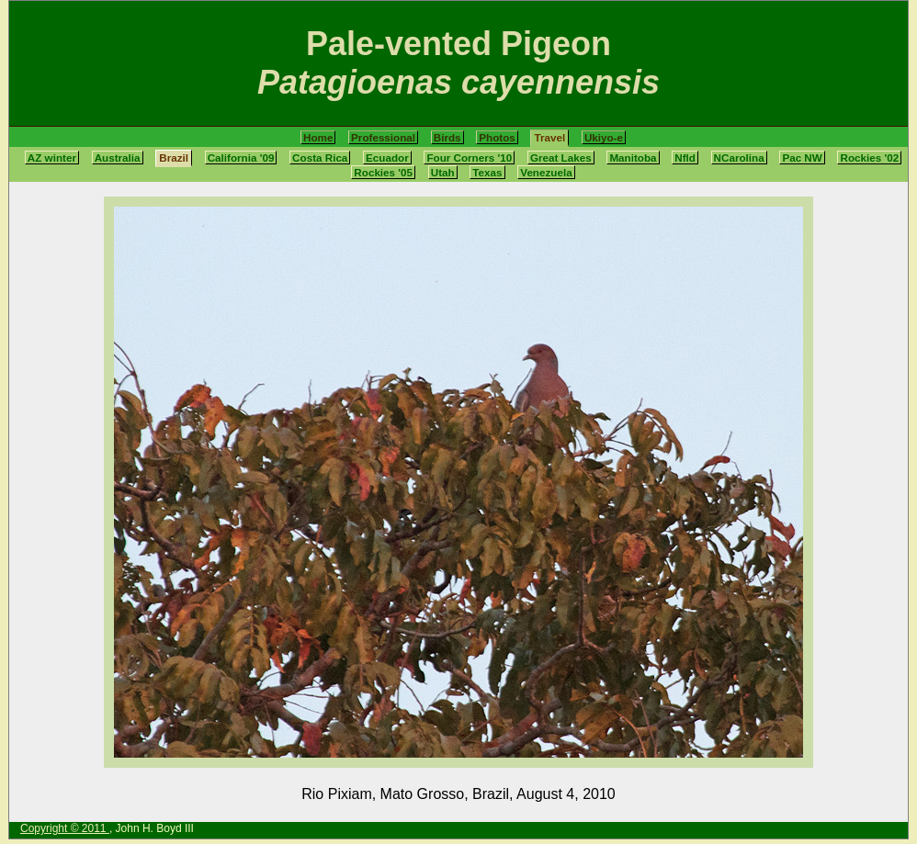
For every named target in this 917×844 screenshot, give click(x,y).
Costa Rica (319, 157)
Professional (383, 137)
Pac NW (801, 157)
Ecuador (387, 157)
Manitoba (632, 157)
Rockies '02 (869, 157)
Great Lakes (561, 157)
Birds (447, 137)
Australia (118, 157)
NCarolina (739, 157)
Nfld (685, 157)
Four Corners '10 (469, 157)
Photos (497, 137)
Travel (549, 137)
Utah (443, 172)
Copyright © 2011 (64, 828)
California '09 (241, 157)
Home (318, 137)
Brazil (173, 157)
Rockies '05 (383, 172)
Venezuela (546, 172)
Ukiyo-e (603, 137)
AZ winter (52, 157)
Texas (487, 172)
